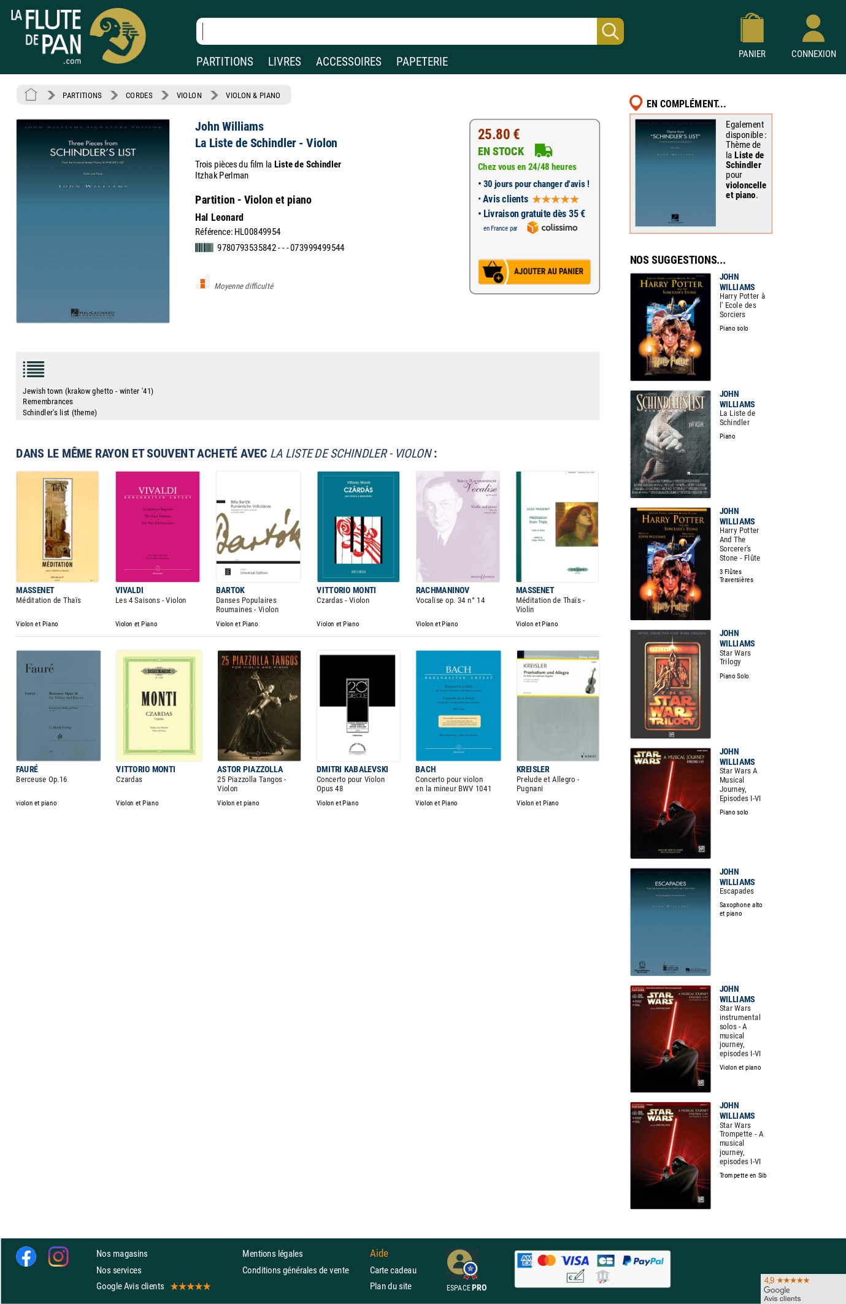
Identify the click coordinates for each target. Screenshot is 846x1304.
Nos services (118, 1270)
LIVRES (284, 62)
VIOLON (189, 95)
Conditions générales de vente (303, 1270)
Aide (379, 1254)
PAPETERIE (422, 62)
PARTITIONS (224, 62)
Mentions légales (272, 1253)
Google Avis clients (152, 1286)
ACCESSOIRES (349, 62)
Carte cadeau (393, 1270)
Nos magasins (122, 1253)
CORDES (139, 95)
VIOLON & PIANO (253, 95)
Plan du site (391, 1286)
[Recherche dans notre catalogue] (410, 31)
